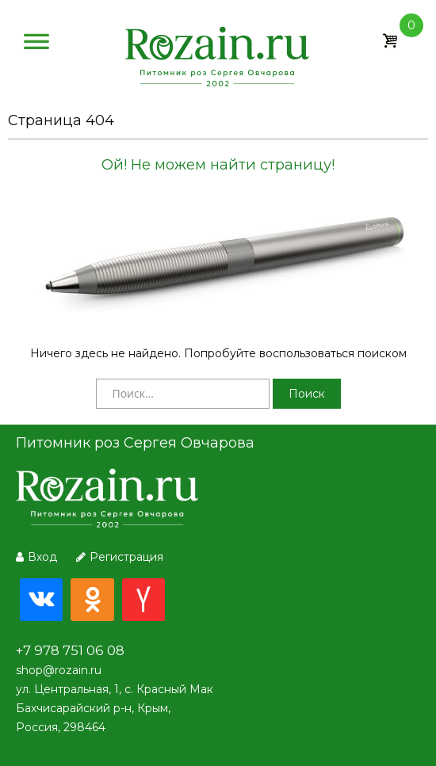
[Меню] (36, 45)
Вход (36, 557)
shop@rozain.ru (58, 670)
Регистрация (119, 557)
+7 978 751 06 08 (70, 650)
